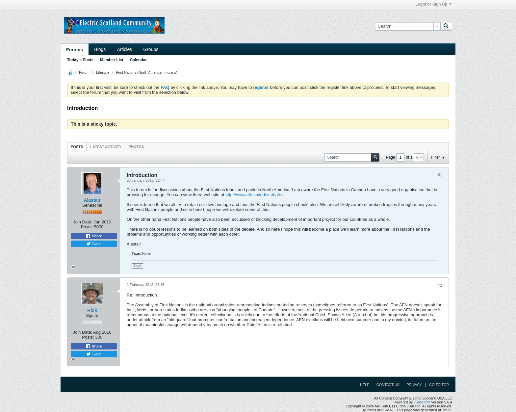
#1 (440, 175)
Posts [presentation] (77, 147)
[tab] (77, 146)
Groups (150, 49)
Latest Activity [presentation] (105, 147)
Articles (124, 49)
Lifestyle (102, 72)
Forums (74, 49)
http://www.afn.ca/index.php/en (254, 194)
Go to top (439, 385)
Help (365, 385)
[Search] (407, 26)
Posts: (87, 226)
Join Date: (82, 221)
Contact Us (388, 385)
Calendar (138, 60)
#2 (440, 285)
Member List (111, 60)
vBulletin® (422, 402)
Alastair (92, 200)
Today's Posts (80, 60)
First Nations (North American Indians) (146, 72)
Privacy (414, 385)
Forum (84, 72)
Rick (92, 310)
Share (94, 236)
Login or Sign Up (433, 4)
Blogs (100, 49)
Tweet (93, 244)
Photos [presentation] (136, 147)
